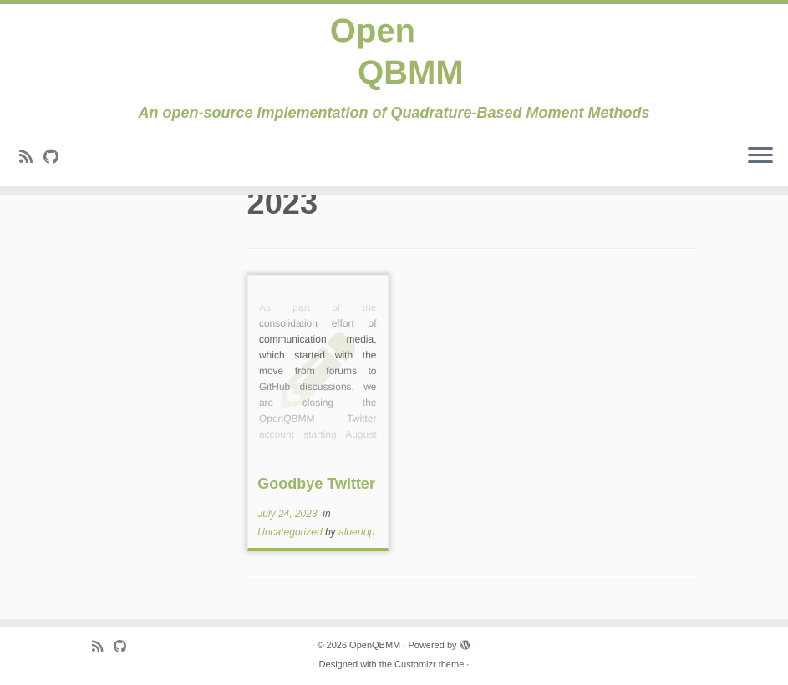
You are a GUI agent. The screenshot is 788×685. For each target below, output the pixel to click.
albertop (356, 532)
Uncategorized (291, 532)
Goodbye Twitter (316, 483)
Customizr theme (429, 664)
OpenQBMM (374, 645)
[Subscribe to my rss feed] (31, 157)
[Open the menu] (760, 156)
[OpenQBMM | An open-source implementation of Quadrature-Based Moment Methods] (394, 54)
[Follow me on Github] (56, 157)
